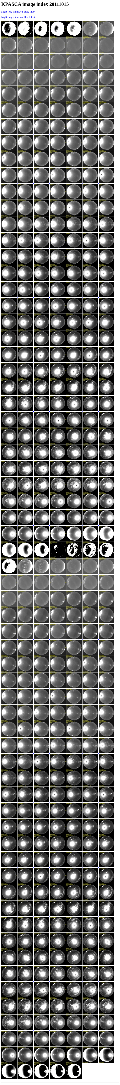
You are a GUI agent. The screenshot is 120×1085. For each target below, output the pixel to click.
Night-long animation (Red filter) (18, 17)
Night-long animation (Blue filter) (18, 11)
